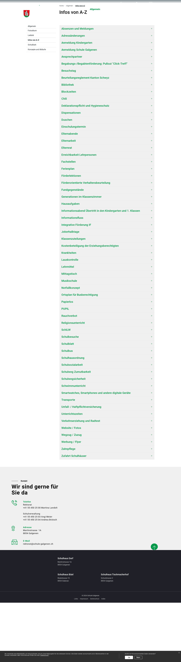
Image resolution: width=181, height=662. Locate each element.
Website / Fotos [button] (71, 487)
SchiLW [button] (66, 389)
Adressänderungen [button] (73, 95)
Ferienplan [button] (67, 228)
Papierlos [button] (67, 361)
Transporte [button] (68, 459)
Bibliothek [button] (67, 144)
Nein (138, 657)
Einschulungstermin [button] (73, 186)
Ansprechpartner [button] (71, 116)
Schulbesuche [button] (70, 396)
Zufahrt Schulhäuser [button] (73, 515)
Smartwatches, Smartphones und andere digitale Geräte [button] (96, 452)
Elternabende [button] (69, 193)
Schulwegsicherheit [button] (73, 438)
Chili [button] (64, 158)
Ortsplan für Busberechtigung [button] (79, 354)
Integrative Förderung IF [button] (76, 284)
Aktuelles (77, 9)
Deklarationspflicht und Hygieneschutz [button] (85, 165)
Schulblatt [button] (67, 403)
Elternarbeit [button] (68, 200)
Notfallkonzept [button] (70, 347)
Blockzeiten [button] (68, 151)
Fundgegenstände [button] (72, 249)
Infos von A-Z (34, 100)
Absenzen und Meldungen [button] (77, 88)
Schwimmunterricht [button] (73, 445)
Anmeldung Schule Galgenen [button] (79, 109)
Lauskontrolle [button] (69, 319)
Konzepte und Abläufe (37, 109)
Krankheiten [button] (68, 312)
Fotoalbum (32, 90)
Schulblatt (32, 104)
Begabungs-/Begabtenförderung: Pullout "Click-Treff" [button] (94, 123)
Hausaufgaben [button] (70, 263)
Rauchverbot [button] (69, 375)
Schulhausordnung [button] (72, 417)
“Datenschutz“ (44, 655)
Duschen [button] (66, 179)
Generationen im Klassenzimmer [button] (81, 256)
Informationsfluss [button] (72, 277)
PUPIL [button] (65, 368)
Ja (129, 657)
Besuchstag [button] (68, 130)
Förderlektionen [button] (71, 235)
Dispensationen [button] (71, 172)
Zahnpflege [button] (68, 508)
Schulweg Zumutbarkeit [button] (76, 431)
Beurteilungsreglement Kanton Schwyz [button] (85, 137)
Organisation (129, 9)
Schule (111, 9)
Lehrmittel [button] (67, 326)
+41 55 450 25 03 (32, 576)
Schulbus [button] (67, 410)
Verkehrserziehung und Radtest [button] (80, 480)
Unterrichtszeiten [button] (72, 473)
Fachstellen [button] (68, 221)
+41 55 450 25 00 (32, 567)
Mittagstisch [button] (69, 333)
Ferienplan (149, 9)
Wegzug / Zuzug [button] (71, 494)
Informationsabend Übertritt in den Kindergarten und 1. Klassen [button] (100, 270)
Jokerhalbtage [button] (70, 291)
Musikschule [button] (69, 340)
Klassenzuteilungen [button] (73, 298)
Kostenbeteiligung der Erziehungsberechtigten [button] (90, 305)
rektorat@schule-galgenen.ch (38, 603)
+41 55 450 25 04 (32, 579)
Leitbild (31, 95)
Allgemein (95, 9)
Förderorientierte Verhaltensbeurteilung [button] (85, 242)
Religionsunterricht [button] (73, 382)
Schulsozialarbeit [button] (72, 424)
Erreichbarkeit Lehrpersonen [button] (78, 214)
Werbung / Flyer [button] (71, 501)
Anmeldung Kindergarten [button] (76, 102)
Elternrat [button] (66, 207)
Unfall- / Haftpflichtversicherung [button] (81, 466)
